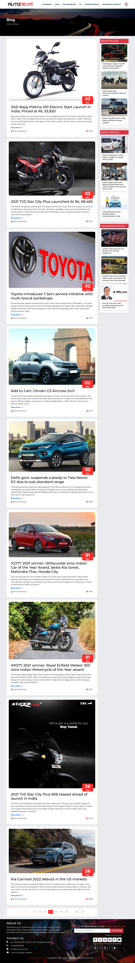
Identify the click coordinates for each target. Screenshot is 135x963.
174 (35, 912)
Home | (12, 24)
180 (66, 912)
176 (45, 912)
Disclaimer (42, 958)
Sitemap (32, 958)
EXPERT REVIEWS (92, 4)
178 (56, 912)
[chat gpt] (95, 948)
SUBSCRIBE (116, 931)
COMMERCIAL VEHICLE (111, 4)
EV (80, 4)
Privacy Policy (101, 958)
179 (61, 912)
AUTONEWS (47, 4)
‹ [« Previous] (16, 912)
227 (76, 912)
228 (82, 912)
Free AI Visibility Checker (21, 953)
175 (40, 912)
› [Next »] (87, 912)
